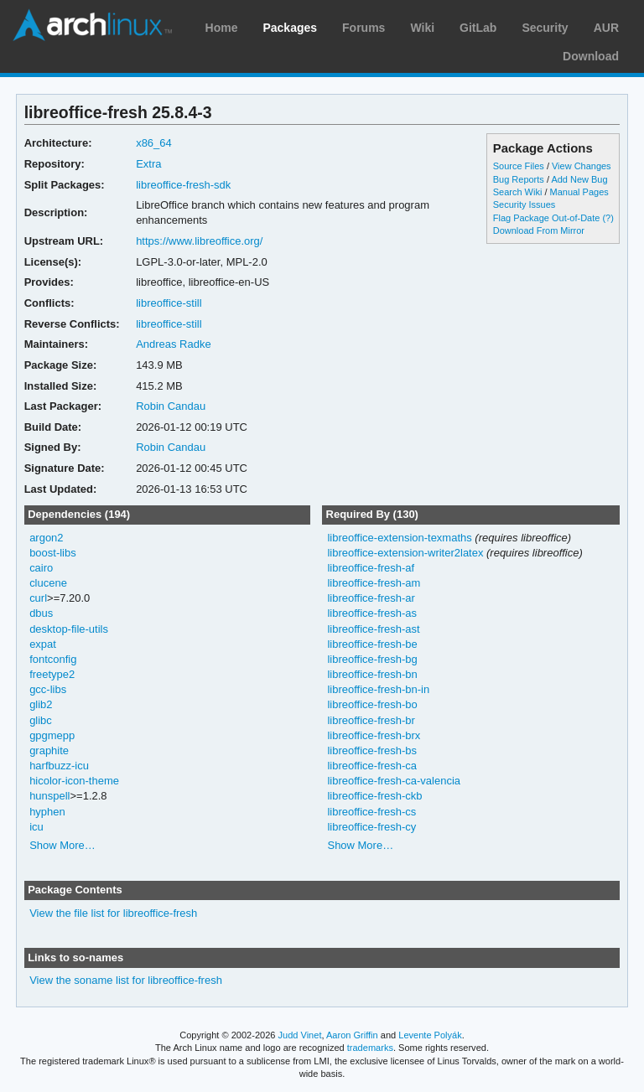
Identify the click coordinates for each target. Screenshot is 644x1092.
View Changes (581, 166)
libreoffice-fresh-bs (372, 750)
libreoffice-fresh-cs (371, 811)
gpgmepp (52, 735)
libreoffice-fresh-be (372, 644)
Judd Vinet (300, 1035)
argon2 (46, 537)
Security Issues (524, 204)
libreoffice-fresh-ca (372, 765)
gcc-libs (47, 689)
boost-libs (52, 552)
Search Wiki (518, 192)
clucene (48, 583)
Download (591, 56)
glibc (40, 720)
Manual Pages (579, 192)
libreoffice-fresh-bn (372, 674)
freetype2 (52, 674)
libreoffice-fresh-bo (372, 704)
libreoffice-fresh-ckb (374, 795)
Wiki (422, 27)
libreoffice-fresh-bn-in (378, 689)
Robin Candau (170, 406)
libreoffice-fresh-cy (371, 826)
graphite (49, 750)
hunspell (49, 795)
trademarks (370, 1048)
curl (38, 598)
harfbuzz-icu (59, 765)
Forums (363, 27)
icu (36, 826)
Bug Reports (518, 179)
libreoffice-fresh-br (370, 720)
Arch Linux (92, 25)
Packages (289, 27)
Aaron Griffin (352, 1035)
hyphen (47, 811)
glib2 (40, 704)
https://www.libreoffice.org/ (199, 241)
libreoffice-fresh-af (370, 568)
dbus (41, 613)
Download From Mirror (538, 230)
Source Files (518, 166)
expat (42, 644)
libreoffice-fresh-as (372, 613)
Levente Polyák (429, 1035)
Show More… (62, 845)
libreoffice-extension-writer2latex (405, 552)
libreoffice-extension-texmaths (399, 537)
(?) (607, 218)
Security (545, 27)
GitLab (478, 27)
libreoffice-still (168, 303)
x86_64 (154, 143)
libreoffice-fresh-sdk (183, 185)
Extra (148, 164)
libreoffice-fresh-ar (370, 598)
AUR (606, 27)
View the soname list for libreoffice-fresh (125, 980)
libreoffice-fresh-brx (373, 735)
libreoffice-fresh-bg (372, 659)
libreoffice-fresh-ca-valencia (393, 780)
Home (221, 27)
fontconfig (52, 659)
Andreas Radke (173, 344)
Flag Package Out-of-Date (546, 218)
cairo (41, 568)
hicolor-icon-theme (74, 780)
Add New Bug (579, 179)
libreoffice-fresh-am (373, 583)
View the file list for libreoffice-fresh (113, 913)
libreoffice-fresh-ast (373, 629)
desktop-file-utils (68, 629)
